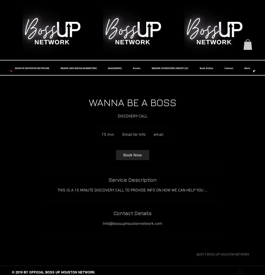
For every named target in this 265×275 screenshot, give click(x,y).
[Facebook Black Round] (231, 271)
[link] (132, 155)
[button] (247, 44)
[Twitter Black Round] (240, 271)
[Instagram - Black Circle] (249, 271)
